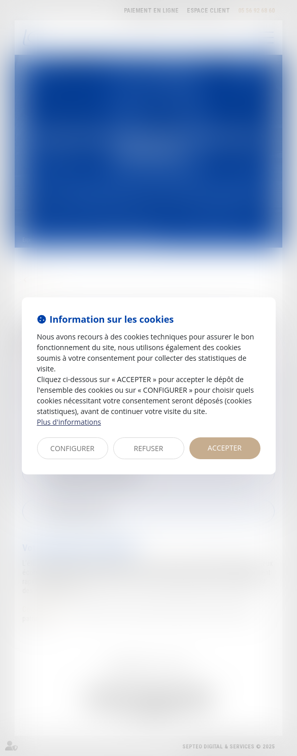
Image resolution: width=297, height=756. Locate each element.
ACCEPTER (225, 448)
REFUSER (148, 448)
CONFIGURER (72, 448)
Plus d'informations (69, 422)
